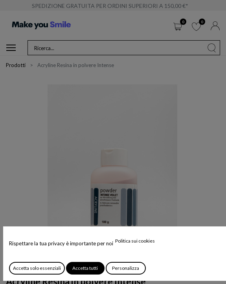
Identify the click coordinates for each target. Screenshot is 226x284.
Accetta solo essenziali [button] (37, 268)
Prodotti (16, 65)
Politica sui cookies (135, 241)
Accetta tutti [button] (85, 268)
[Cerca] (212, 47)
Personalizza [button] (125, 268)
